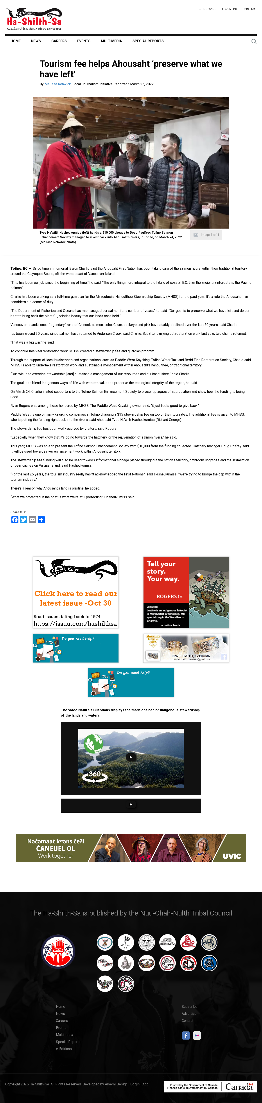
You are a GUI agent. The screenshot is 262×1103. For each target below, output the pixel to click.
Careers (59, 41)
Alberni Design (116, 1084)
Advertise (229, 9)
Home (16, 41)
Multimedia (111, 41)
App (145, 1084)
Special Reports (148, 41)
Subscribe (207, 9)
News (36, 41)
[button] (131, 163)
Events (83, 41)
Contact (249, 9)
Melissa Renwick (58, 84)
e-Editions (64, 1049)
